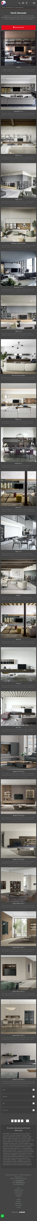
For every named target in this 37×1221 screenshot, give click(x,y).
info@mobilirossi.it (20, 1182)
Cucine (18, 1188)
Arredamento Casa (10, 7)
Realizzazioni (18, 1203)
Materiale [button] (5, 1096)
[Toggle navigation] (34, 3)
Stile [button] (4, 1103)
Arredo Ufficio (18, 1194)
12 (27, 1121)
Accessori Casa (18, 1192)
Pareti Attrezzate (19, 7)
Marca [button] (4, 1089)
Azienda (19, 1199)
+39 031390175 (19, 1180)
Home (3, 7)
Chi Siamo (18, 1201)
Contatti (18, 1207)
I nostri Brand (18, 1205)
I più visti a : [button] (6, 1110)
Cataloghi (18, 1196)
